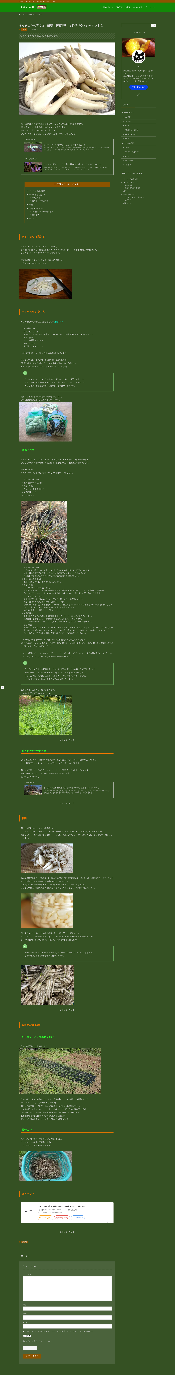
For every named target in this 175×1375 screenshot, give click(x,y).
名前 (24, 1305)
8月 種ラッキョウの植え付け (42, 212)
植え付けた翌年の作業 (40, 201)
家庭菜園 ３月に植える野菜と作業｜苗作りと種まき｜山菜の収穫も (71, 788)
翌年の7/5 (35, 215)
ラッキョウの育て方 (37, 195)
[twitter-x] (138, 94)
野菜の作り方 (129, 112)
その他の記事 (129, 143)
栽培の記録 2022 (36, 209)
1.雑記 (127, 147)
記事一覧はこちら (138, 87)
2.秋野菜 (24, 29)
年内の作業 (36, 198)
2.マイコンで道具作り (132, 152)
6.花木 (127, 138)
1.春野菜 (128, 117)
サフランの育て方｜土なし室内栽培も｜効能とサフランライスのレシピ (73, 164)
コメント (27, 1274)
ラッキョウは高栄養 (37, 191)
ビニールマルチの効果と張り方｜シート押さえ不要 (65, 145)
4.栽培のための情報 (131, 130)
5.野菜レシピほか (131, 134)
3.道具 (127, 126)
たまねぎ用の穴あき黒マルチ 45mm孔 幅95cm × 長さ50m (61, 1206)
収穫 (31, 205)
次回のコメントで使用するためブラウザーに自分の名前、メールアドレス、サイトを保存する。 (59, 1331)
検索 (153, 25)
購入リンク (33, 219)
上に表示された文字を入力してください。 (38, 1341)
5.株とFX (128, 165)
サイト (25, 1323)
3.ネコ (127, 156)
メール (25, 1314)
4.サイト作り (129, 160)
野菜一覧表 (58, 322)
